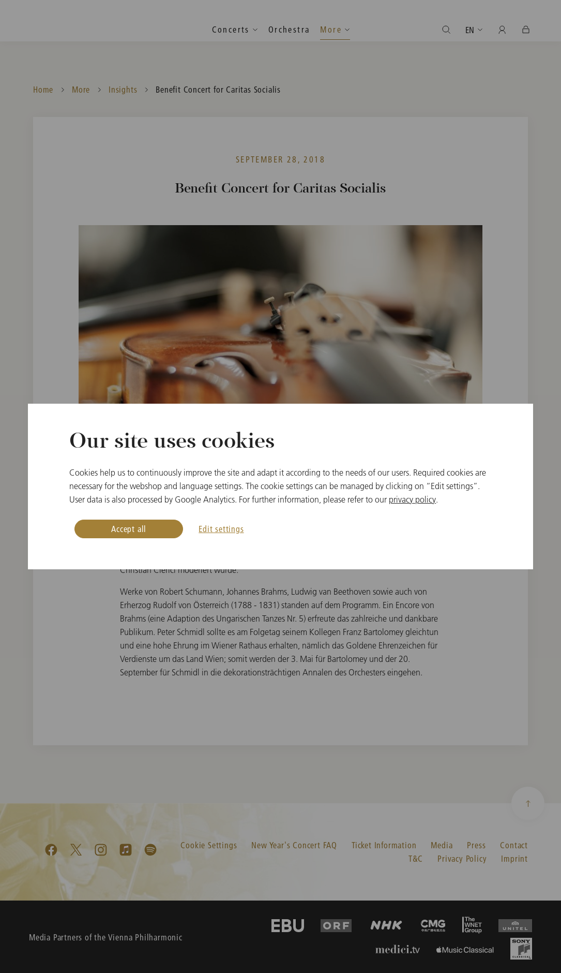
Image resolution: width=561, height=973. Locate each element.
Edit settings (221, 528)
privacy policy (412, 499)
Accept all (128, 528)
